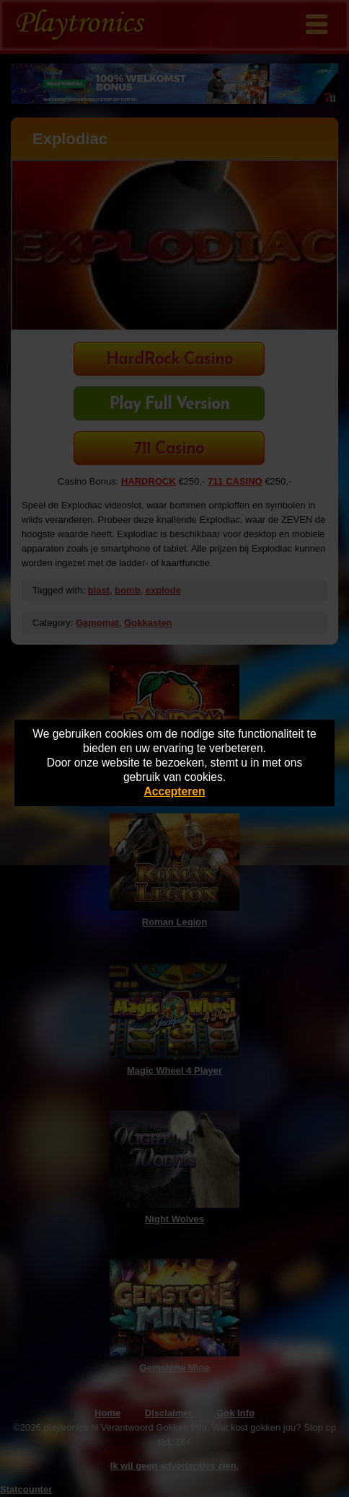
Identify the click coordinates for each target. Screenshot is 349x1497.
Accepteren (175, 791)
